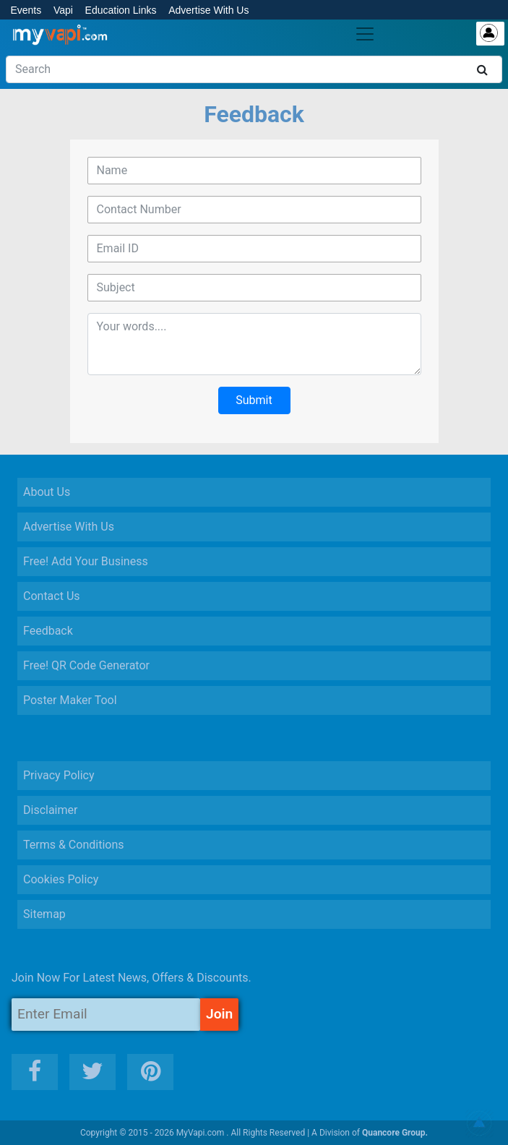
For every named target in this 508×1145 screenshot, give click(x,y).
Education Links (121, 10)
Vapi (63, 10)
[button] (479, 1123)
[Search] (254, 69)
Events (25, 10)
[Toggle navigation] (365, 34)
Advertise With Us (208, 10)
